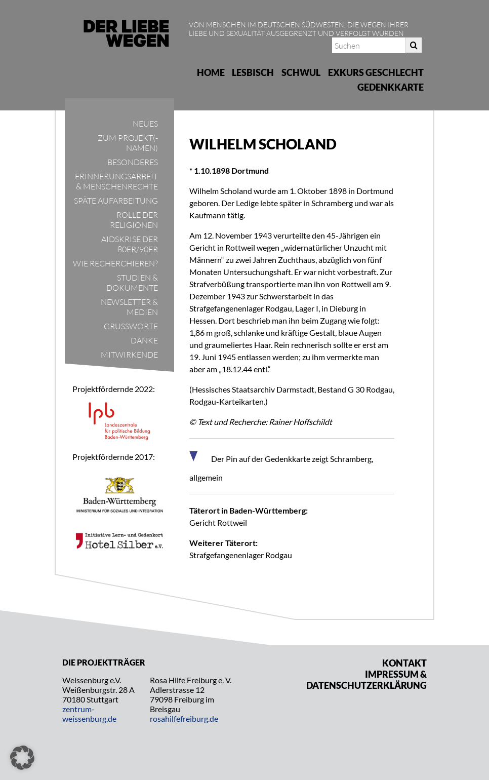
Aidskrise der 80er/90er (129, 244)
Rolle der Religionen (134, 220)
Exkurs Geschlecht (376, 72)
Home (211, 72)
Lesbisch (253, 72)
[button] (22, 757)
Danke (144, 340)
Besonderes (132, 162)
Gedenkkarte (390, 87)
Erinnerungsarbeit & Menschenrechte (116, 181)
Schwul (300, 72)
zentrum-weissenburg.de (89, 713)
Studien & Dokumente (132, 282)
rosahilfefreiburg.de (184, 718)
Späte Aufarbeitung (116, 201)
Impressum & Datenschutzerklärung (366, 680)
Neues (145, 124)
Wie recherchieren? (115, 263)
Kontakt (404, 663)
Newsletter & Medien (129, 307)
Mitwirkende (129, 354)
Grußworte (131, 326)
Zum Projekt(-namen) (128, 143)
